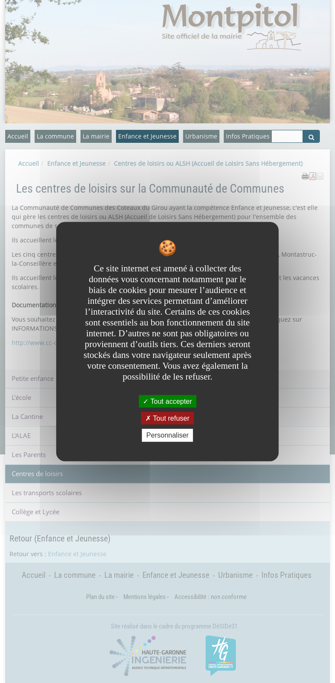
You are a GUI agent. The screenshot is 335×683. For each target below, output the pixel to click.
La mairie (96, 136)
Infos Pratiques (248, 136)
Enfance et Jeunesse (147, 136)
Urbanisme (201, 136)
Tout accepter (167, 401)
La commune (55, 136)
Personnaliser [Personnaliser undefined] (167, 435)
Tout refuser (167, 418)
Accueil (17, 136)
